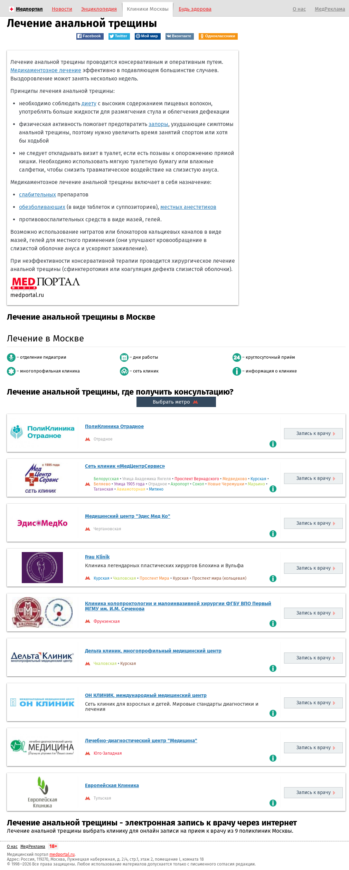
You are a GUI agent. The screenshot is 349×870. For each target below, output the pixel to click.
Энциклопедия (99, 9)
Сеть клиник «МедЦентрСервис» (125, 466)
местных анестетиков (188, 207)
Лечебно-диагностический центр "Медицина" (141, 740)
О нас (299, 9)
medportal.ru (62, 854)
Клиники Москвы (148, 9)
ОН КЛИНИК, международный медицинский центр (146, 695)
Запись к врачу (313, 433)
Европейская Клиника (112, 785)
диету (89, 103)
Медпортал (29, 9)
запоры (158, 124)
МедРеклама (330, 9)
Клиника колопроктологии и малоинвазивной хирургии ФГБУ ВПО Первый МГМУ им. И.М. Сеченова (178, 606)
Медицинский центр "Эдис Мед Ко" (127, 516)
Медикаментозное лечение (45, 70)
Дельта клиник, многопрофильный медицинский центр (153, 651)
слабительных (37, 194)
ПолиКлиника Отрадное (114, 426)
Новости (62, 9)
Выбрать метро (176, 402)
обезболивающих (42, 207)
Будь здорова (195, 9)
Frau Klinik (97, 557)
